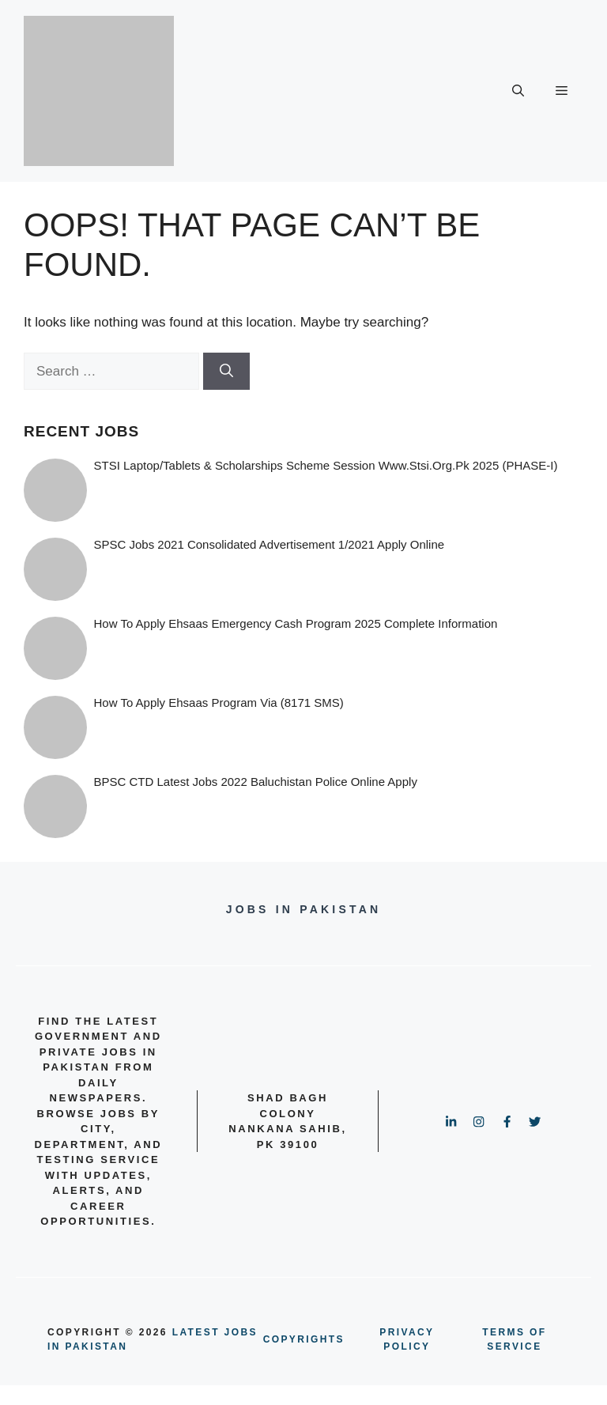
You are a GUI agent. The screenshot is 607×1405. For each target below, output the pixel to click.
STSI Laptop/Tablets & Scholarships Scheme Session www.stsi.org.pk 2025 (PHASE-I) (326, 465)
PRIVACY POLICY (406, 1339)
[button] (518, 91)
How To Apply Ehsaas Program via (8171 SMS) (219, 702)
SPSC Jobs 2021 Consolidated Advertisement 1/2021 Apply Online (269, 544)
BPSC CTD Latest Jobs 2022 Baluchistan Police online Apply (255, 781)
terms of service (514, 1339)
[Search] (226, 372)
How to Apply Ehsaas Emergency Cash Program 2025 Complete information (296, 623)
